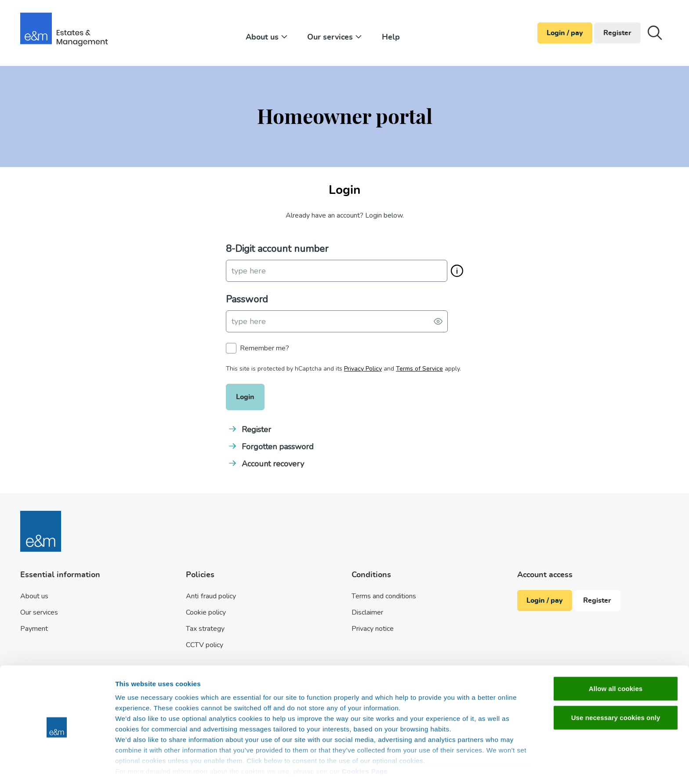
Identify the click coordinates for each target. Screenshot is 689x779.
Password (247, 299)
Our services (335, 37)
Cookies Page (365, 734)
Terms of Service (419, 368)
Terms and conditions (384, 596)
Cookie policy (206, 612)
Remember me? (264, 348)
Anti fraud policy (211, 596)
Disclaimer (367, 612)
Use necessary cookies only (615, 680)
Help (391, 37)
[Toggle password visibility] (438, 321)
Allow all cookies (616, 651)
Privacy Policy (363, 368)
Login (245, 396)
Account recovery (273, 464)
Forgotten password (278, 446)
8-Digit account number (277, 248)
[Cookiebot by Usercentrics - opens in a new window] (56, 761)
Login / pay (565, 32)
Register (617, 32)
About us (268, 37)
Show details (461, 761)
